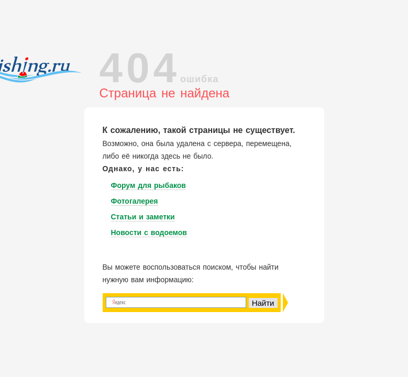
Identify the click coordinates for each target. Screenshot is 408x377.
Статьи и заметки (143, 217)
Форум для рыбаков (148, 185)
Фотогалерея (134, 201)
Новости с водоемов (149, 232)
